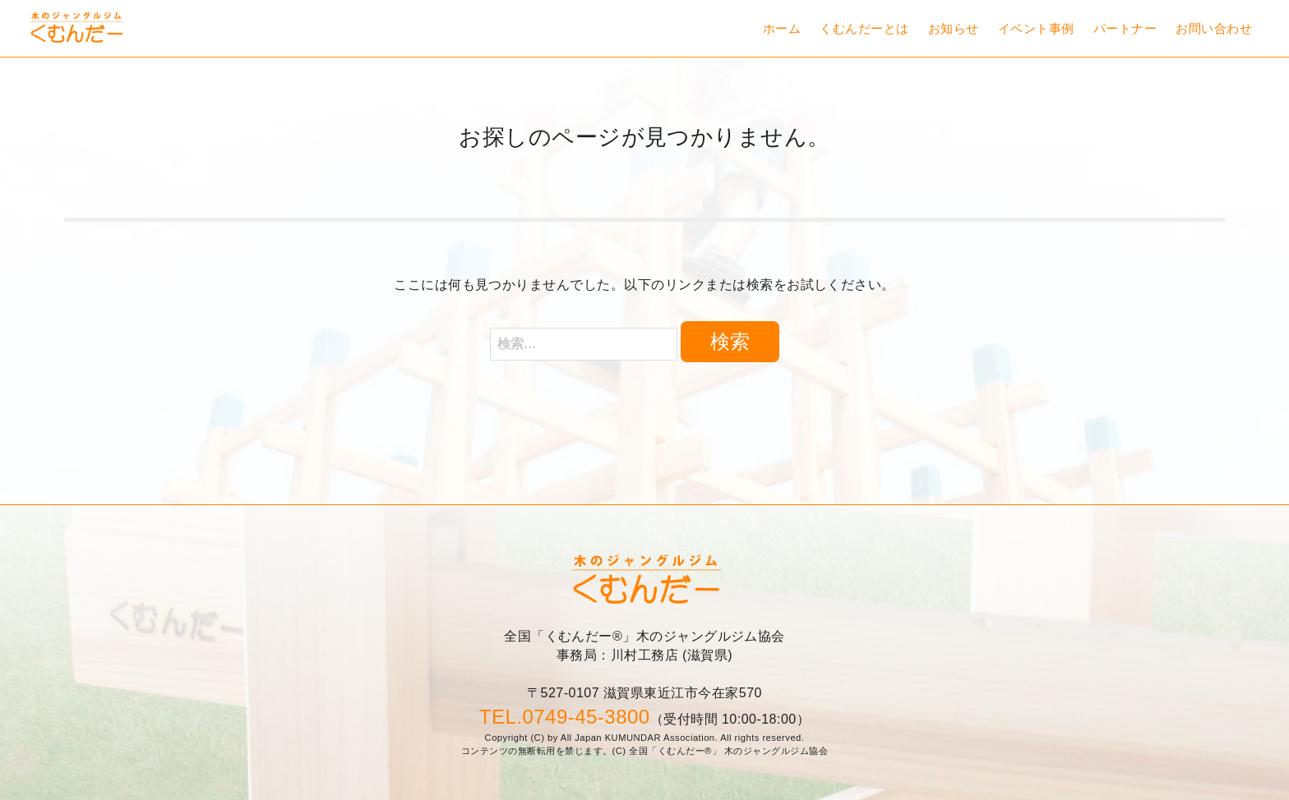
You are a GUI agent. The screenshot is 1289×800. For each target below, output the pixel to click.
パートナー (1125, 28)
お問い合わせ (1214, 28)
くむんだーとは (864, 28)
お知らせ (953, 28)
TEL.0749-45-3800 (564, 717)
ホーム (782, 28)
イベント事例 (1036, 28)
